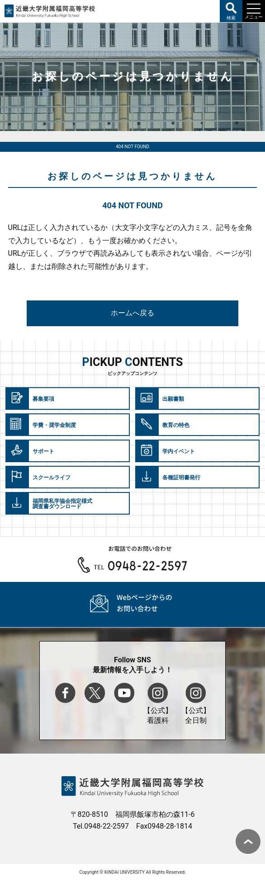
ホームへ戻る (132, 313)
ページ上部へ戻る (248, 841)
